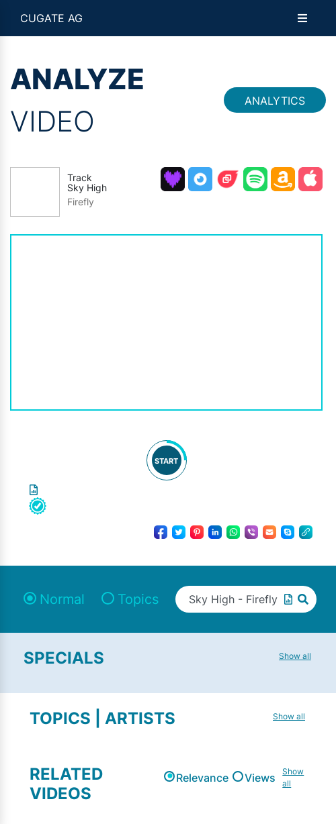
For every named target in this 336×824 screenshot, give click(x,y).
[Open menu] (302, 18)
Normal (62, 599)
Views (260, 777)
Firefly (80, 202)
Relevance (202, 777)
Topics (138, 599)
